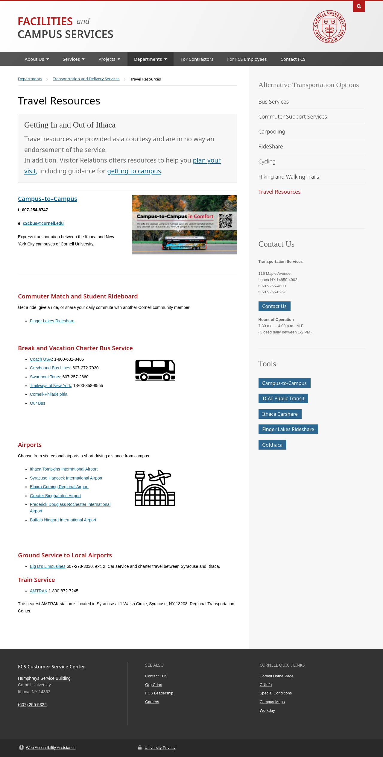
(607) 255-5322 (32, 704)
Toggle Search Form (359, 6)
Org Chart (153, 684)
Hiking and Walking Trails (289, 176)
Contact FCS (293, 59)
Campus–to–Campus (47, 199)
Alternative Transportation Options (309, 85)
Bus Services (274, 101)
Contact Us (274, 306)
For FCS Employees (247, 59)
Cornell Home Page (277, 676)
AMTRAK (38, 590)
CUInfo (266, 684)
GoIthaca (272, 445)
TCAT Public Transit (283, 398)
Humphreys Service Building (44, 678)
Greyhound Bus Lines (50, 367)
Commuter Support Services (293, 116)
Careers (152, 702)
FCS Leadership (159, 693)
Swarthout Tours (45, 376)
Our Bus (37, 403)
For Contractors (197, 59)
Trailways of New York (50, 385)
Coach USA (41, 359)
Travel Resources (280, 191)
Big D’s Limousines (48, 566)
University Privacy (160, 747)
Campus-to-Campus (284, 383)
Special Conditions (276, 693)
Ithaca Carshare (279, 414)
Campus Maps (272, 702)
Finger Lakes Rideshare (52, 320)
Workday (267, 710)
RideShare (271, 146)
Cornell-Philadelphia (48, 394)
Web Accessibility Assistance (51, 747)
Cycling (267, 161)
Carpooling (272, 131)
